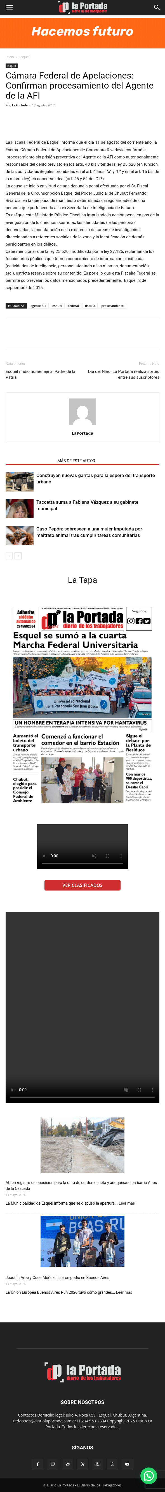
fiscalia (90, 306)
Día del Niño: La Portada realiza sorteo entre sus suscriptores (123, 374)
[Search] (157, 7)
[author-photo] (82, 425)
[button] (9, 7)
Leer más (127, 1203)
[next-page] (18, 555)
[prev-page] (9, 555)
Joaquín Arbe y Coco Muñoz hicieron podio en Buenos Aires (57, 1277)
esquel (57, 306)
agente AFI (38, 306)
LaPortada (20, 105)
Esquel (24, 57)
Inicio (10, 57)
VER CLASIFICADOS (82, 885)
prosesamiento (112, 306)
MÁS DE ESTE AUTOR (76, 461)
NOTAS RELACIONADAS (30, 461)
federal (73, 306)
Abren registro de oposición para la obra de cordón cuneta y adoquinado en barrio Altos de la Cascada (81, 1185)
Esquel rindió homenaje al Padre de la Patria (41, 374)
